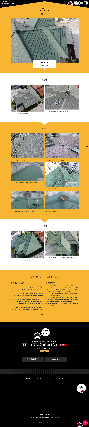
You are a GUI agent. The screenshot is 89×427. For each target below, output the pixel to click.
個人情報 (39, 378)
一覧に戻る (44, 13)
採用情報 (61, 378)
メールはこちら (44, 351)
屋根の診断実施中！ (32, 359)
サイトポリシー (50, 378)
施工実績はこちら (56, 359)
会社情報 (28, 378)
